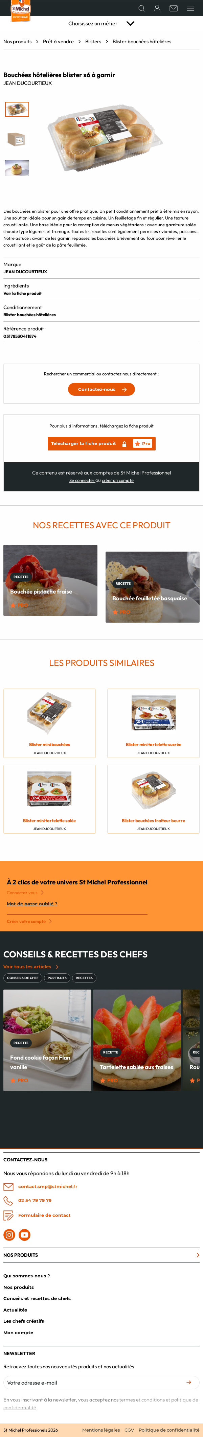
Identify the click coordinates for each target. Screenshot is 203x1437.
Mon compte (18, 1332)
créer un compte (118, 480)
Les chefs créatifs (23, 1321)
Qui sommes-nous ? (26, 1275)
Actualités (15, 1310)
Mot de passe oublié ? (32, 903)
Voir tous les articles (31, 966)
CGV (129, 1430)
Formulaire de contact (37, 1215)
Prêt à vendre (58, 41)
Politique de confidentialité (169, 1430)
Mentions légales (101, 1430)
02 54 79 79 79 (27, 1201)
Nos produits (17, 41)
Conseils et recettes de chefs (37, 1298)
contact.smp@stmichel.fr (40, 1187)
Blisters (93, 41)
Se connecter (82, 480)
